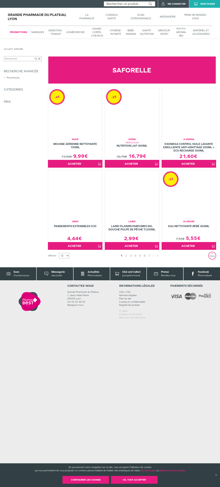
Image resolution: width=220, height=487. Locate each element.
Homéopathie (75, 32)
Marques (37, 32)
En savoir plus (148, 470)
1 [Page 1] (132, 420)
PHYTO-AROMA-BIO (181, 32)
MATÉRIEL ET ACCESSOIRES (201, 32)
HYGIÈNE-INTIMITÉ (116, 32)
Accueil (7, 49)
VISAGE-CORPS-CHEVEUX (97, 32)
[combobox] (125, 4)
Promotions (18, 32)
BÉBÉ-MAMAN (131, 32)
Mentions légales (128, 459)
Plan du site (125, 463)
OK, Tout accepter (134, 479)
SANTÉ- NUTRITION (147, 32)
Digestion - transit (55, 32)
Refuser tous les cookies (172, 470)
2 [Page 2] (137, 420)
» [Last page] (145, 420)
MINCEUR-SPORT (164, 32)
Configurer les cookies (86, 479)
